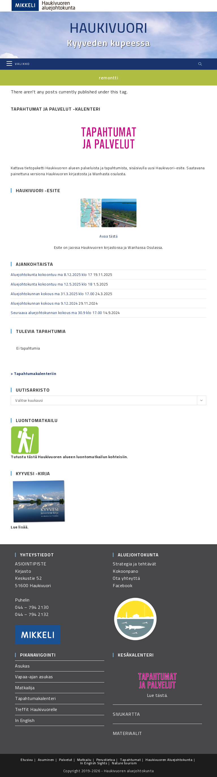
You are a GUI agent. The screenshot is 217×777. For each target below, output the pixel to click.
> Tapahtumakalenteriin (33, 373)
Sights (102, 763)
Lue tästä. (157, 695)
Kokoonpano (125, 571)
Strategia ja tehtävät (135, 563)
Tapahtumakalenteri (35, 698)
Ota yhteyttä (126, 578)
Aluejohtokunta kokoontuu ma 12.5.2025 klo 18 (51, 284)
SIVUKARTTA (126, 714)
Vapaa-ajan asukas (34, 676)
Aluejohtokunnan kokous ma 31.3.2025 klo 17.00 (52, 293)
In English (24, 720)
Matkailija (24, 687)
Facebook (122, 585)
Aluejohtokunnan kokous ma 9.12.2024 (44, 303)
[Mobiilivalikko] (18, 64)
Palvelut (65, 759)
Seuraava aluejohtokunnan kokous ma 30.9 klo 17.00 (56, 312)
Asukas (22, 666)
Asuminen (46, 759)
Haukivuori (108, 27)
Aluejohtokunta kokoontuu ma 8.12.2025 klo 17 (51, 274)
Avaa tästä (108, 236)
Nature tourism (124, 763)
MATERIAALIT (127, 733)
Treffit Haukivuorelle (36, 709)
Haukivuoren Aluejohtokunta (169, 759)
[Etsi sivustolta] (200, 64)
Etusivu (27, 759)
